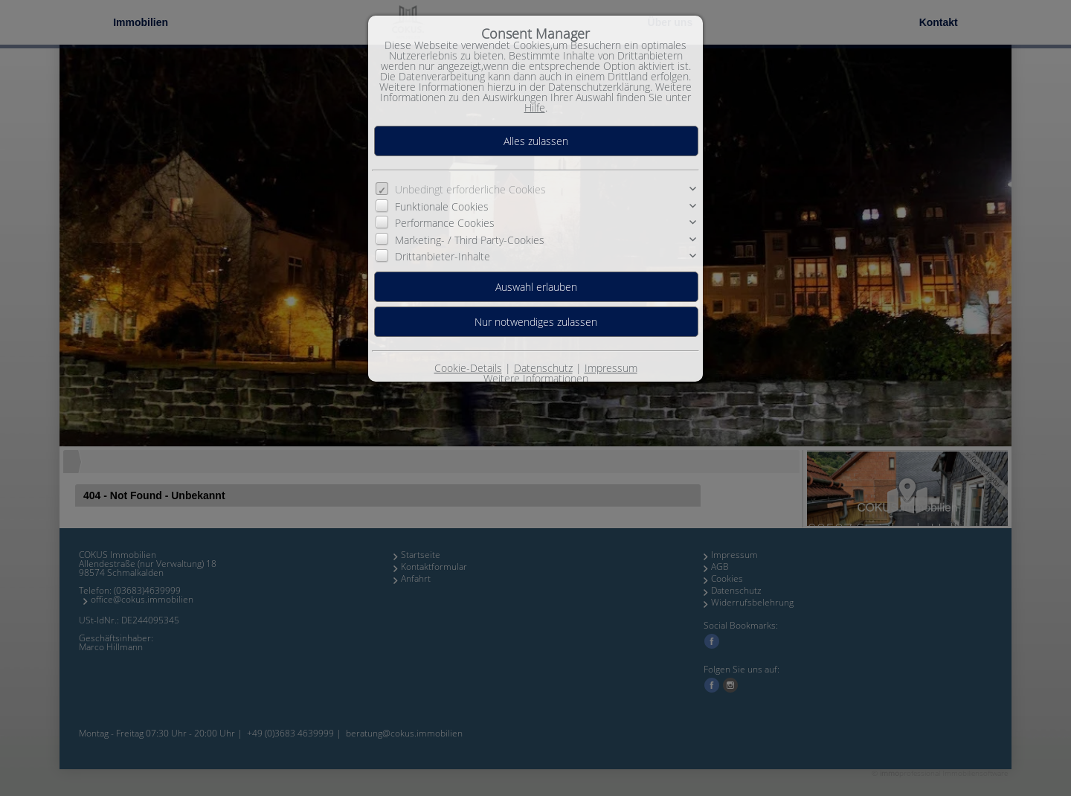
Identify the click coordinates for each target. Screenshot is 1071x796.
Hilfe (534, 107)
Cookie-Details (468, 368)
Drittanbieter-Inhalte (442, 256)
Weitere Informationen (535, 378)
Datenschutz (543, 368)
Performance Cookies (445, 223)
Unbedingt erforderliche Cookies (470, 189)
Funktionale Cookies (442, 206)
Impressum (611, 368)
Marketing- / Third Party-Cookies (469, 239)
